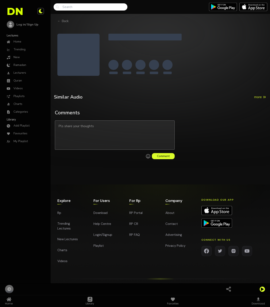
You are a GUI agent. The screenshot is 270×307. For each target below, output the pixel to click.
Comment (163, 156)
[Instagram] (233, 252)
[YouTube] (247, 252)
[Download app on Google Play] (216, 224)
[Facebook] (206, 252)
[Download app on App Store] (253, 7)
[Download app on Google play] (223, 7)
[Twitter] (220, 252)
